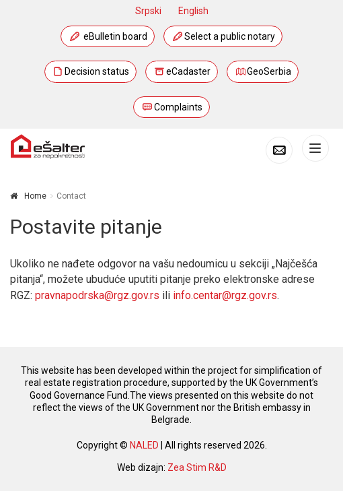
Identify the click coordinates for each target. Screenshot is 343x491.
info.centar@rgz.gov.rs (225, 295)
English (193, 10)
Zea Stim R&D (197, 467)
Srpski (148, 10)
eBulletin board (107, 36)
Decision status (91, 71)
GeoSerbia (263, 71)
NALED (144, 445)
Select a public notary (223, 36)
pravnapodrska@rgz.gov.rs (97, 295)
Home (35, 196)
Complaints (171, 107)
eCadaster (182, 71)
